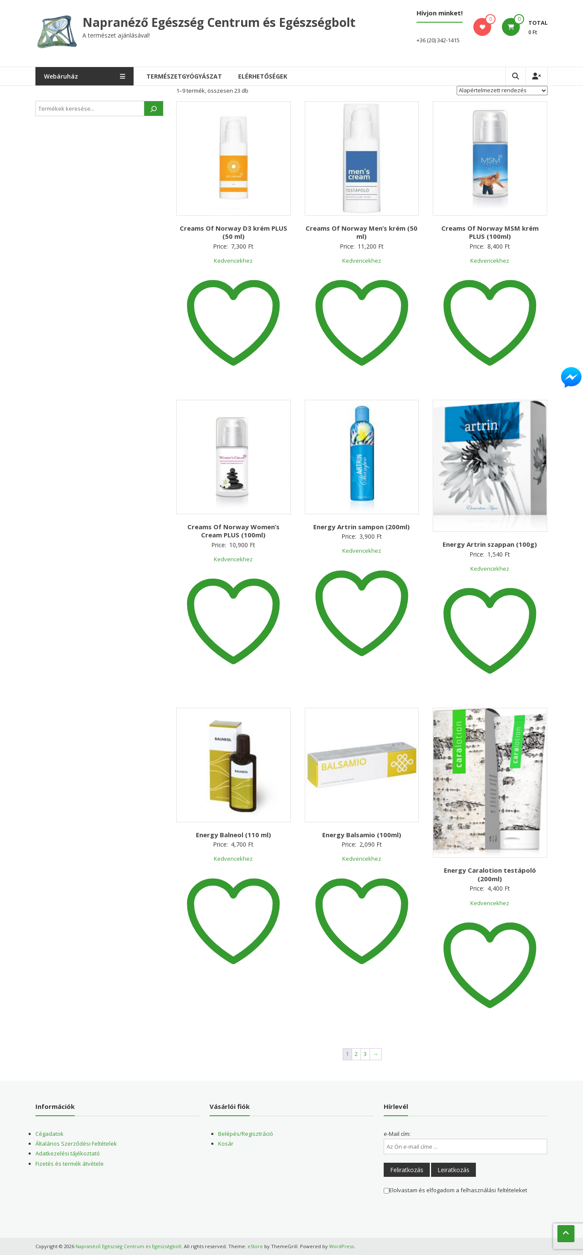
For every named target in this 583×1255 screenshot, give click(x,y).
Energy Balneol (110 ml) (233, 834)
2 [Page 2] (356, 1054)
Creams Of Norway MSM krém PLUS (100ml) (490, 232)
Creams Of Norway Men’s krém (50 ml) (361, 232)
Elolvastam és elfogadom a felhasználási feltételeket (455, 1190)
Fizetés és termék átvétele (69, 1163)
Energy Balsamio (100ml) (361, 834)
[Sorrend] (502, 90)
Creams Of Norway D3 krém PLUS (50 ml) (233, 232)
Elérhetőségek (262, 76)
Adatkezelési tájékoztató (67, 1153)
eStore (255, 1246)
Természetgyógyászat (184, 76)
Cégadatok (49, 1134)
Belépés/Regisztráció (245, 1134)
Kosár (225, 1143)
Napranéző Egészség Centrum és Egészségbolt (219, 22)
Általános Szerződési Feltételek (76, 1143)
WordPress (341, 1246)
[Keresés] (153, 108)
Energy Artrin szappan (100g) (490, 544)
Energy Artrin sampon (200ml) (361, 526)
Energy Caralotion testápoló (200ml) (490, 874)
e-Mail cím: (397, 1134)
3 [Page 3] (365, 1054)
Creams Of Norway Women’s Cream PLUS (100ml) (233, 531)
